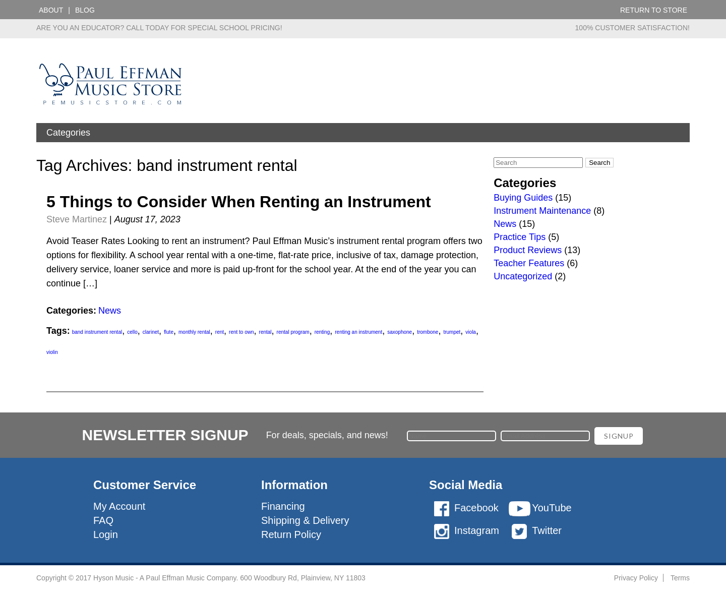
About (51, 10)
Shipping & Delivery (305, 520)
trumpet (451, 332)
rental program (293, 332)
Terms (680, 578)
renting (322, 332)
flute (168, 332)
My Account (119, 506)
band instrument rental (97, 332)
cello (132, 332)
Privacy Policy (636, 578)
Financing (283, 506)
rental (265, 332)
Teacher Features (529, 263)
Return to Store (653, 10)
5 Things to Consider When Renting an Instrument (238, 202)
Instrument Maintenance (542, 211)
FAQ (103, 520)
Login (105, 534)
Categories (68, 133)
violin (52, 352)
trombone (427, 332)
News (109, 311)
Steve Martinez (76, 219)
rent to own (241, 332)
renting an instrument (358, 332)
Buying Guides (523, 198)
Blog (85, 10)
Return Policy (291, 534)
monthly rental (194, 332)
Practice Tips (520, 237)
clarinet (151, 332)
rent (219, 332)
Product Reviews (528, 250)
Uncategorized (523, 276)
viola (470, 332)
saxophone (399, 332)
